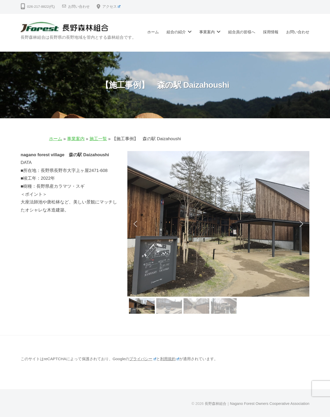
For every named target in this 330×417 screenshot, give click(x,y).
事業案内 (207, 32)
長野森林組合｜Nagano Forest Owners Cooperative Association (257, 404)
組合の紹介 (176, 32)
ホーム (153, 32)
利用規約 (169, 359)
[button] (135, 224)
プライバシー (142, 359)
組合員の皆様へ (241, 32)
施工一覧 (98, 138)
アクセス (111, 7)
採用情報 (270, 32)
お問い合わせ (79, 7)
